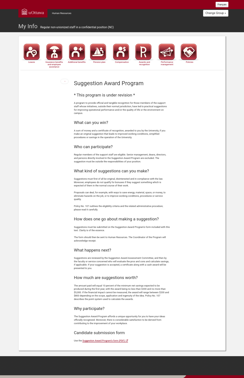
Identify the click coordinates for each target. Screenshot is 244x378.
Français (221, 4)
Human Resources (61, 13)
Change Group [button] (215, 13)
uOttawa (32, 11)
